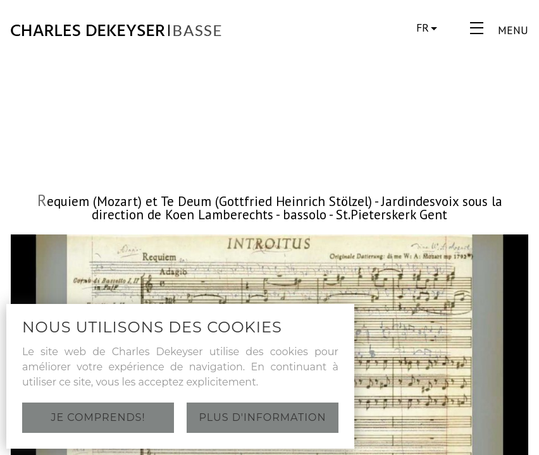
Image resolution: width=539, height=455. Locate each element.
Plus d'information (262, 417)
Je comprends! (98, 417)
